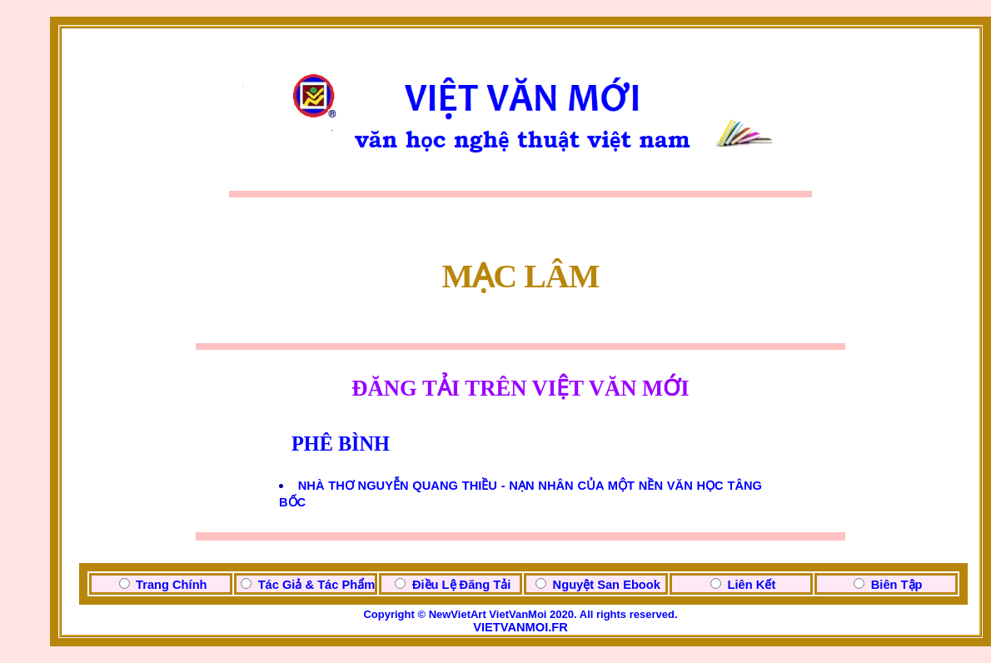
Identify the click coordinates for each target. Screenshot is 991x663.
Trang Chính (171, 584)
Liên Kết (752, 584)
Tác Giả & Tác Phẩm (317, 584)
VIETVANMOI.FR (520, 627)
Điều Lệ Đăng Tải (461, 584)
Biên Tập (897, 584)
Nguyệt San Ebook (606, 584)
